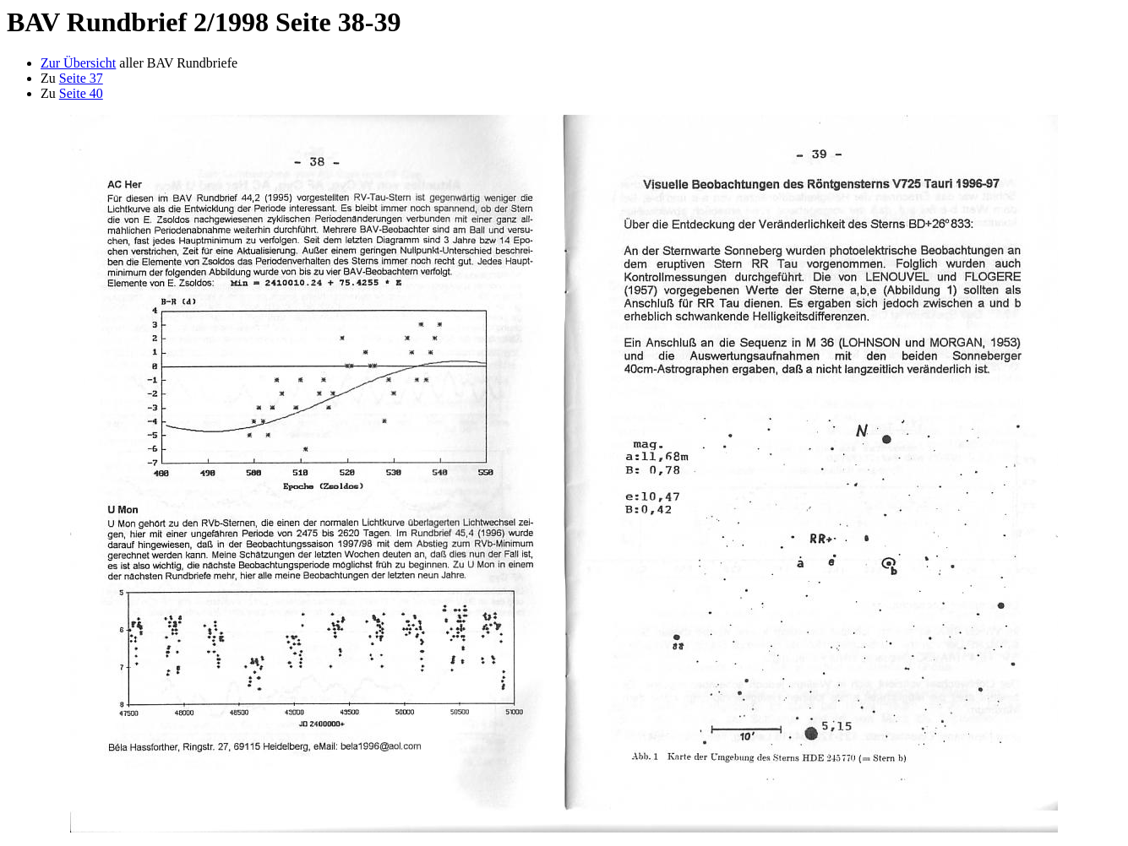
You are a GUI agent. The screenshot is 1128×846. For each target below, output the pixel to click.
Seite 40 (81, 93)
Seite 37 (81, 78)
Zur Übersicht (78, 63)
